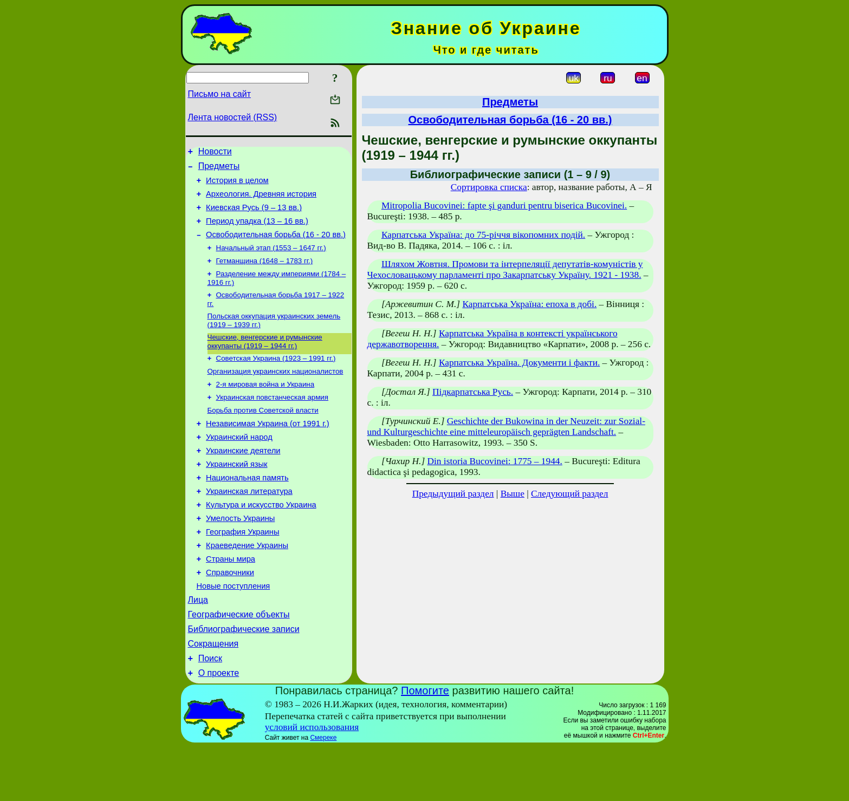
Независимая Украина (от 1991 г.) (267, 448)
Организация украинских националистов (276, 391)
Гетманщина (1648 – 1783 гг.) (264, 274)
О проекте (218, 727)
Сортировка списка (489, 187)
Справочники (230, 615)
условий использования (312, 781)
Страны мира (230, 600)
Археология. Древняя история (261, 200)
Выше (512, 494)
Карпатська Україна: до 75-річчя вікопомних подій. (483, 235)
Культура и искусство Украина (261, 539)
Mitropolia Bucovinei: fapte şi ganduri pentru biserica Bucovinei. (504, 205)
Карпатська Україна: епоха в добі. (529, 304)
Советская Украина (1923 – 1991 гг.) (276, 377)
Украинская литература (249, 524)
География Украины (242, 569)
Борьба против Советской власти (263, 433)
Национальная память (247, 509)
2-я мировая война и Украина (265, 405)
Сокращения (213, 694)
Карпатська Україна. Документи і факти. (519, 362)
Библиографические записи (244, 678)
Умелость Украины (240, 554)
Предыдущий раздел (453, 494)
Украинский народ (239, 463)
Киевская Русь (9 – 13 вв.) (254, 215)
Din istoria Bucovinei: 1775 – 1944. (494, 461)
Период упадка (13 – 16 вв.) (257, 230)
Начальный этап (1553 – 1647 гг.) (271, 260)
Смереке (323, 792)
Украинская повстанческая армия (272, 419)
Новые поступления (233, 630)
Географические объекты (239, 662)
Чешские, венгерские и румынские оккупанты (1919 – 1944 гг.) (265, 359)
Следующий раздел (569, 494)
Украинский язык (236, 494)
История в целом (237, 185)
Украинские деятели (243, 478)
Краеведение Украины (247, 585)
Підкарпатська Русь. (472, 392)
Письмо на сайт (219, 94)
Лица (198, 645)
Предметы (218, 169)
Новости (215, 153)
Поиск (210, 710)
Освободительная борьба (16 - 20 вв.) (276, 246)
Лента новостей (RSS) (232, 117)
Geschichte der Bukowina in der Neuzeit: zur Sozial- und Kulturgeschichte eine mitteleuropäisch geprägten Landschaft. (506, 426)
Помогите (425, 745)
